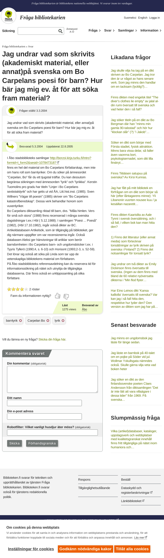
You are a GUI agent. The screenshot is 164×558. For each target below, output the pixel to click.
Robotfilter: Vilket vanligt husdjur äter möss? (40, 427)
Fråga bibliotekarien (13, 46)
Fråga (93, 30)
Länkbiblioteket (131, 501)
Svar (107, 30)
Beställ (125, 479)
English (142, 17)
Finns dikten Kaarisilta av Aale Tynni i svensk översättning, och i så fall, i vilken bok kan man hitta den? (133, 220)
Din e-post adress (20, 411)
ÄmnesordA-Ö (71, 30)
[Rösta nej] (66, 297)
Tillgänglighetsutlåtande (94, 488)
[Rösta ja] (58, 295)
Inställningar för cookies (31, 549)
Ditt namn (14, 398)
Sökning (8, 31)
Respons (84, 479)
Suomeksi (130, 17)
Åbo (84, 309)
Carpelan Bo (36, 320)
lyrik (57, 320)
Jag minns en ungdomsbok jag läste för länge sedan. (131, 340)
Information (149, 30)
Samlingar (126, 30)
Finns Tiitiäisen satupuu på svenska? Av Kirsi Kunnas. (129, 175)
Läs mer (139, 538)
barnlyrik (12, 320)
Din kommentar (18, 363)
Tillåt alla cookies (133, 549)
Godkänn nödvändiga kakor (85, 549)
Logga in (154, 17)
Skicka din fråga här (51, 339)
